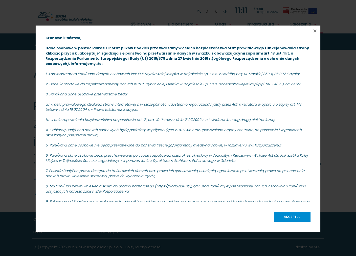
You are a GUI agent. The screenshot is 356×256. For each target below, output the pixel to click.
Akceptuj (292, 216)
